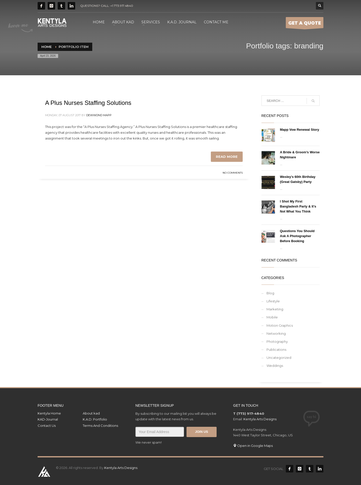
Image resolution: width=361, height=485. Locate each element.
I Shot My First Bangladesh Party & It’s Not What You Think (298, 206)
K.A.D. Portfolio (95, 419)
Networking (276, 333)
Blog (270, 293)
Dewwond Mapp (99, 115)
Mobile (272, 317)
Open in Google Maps (253, 446)
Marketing (274, 309)
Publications (276, 350)
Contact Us (47, 426)
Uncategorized (278, 358)
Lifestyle (273, 301)
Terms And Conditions (100, 426)
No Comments (233, 172)
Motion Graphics (279, 325)
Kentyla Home (49, 413)
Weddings (274, 366)
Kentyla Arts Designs (260, 419)
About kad (91, 413)
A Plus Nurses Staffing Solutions (88, 102)
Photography (277, 341)
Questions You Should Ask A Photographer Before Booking (297, 236)
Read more (227, 157)
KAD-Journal (48, 419)
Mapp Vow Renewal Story (299, 129)
